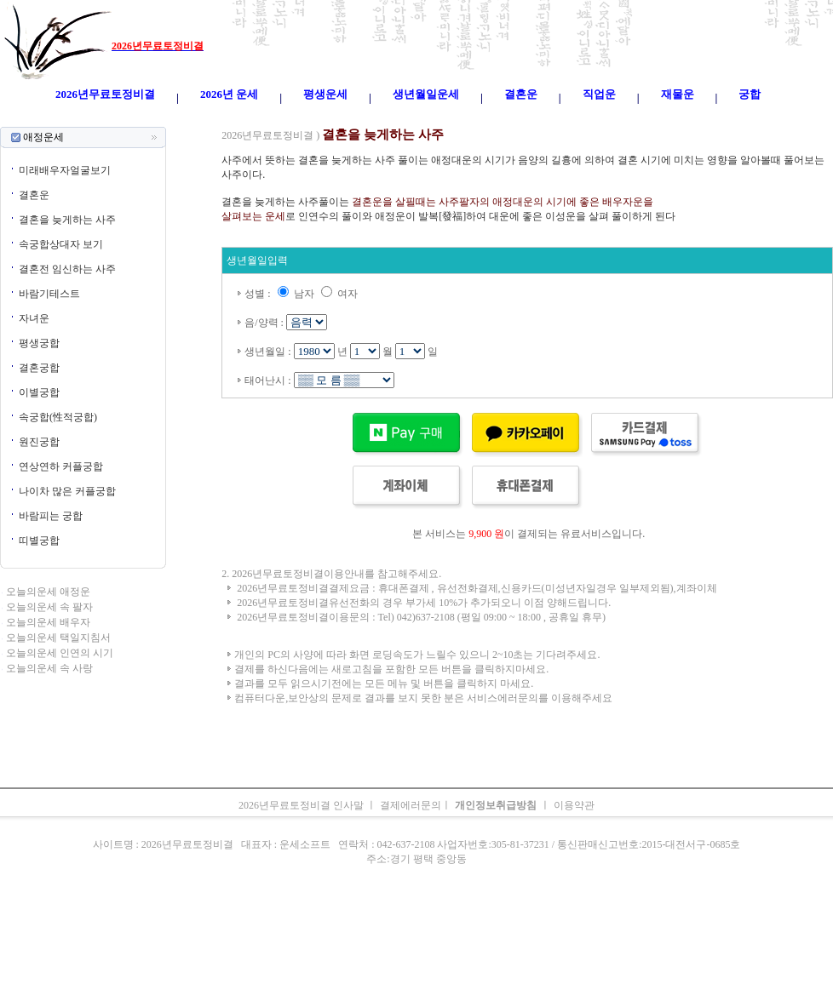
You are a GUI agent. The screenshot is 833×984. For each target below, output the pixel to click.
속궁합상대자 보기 (61, 244)
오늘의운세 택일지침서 (58, 638)
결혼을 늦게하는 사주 (67, 220)
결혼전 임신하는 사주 (67, 269)
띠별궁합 (39, 540)
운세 (306, 119)
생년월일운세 (404, 119)
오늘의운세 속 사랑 (49, 668)
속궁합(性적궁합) (58, 417)
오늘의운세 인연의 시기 (59, 653)
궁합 (568, 119)
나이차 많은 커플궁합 (67, 491)
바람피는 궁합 (51, 516)
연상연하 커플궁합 (61, 466)
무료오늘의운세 (474, 119)
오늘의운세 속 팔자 (49, 607)
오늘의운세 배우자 (48, 622)
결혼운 (34, 195)
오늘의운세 (191, 119)
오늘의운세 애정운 (48, 592)
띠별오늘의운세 (256, 119)
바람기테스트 (49, 294)
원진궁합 (39, 442)
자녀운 (34, 318)
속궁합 (597, 119)
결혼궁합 (39, 368)
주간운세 (534, 119)
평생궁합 (39, 343)
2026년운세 (345, 119)
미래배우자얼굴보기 (65, 170)
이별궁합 (39, 392)
